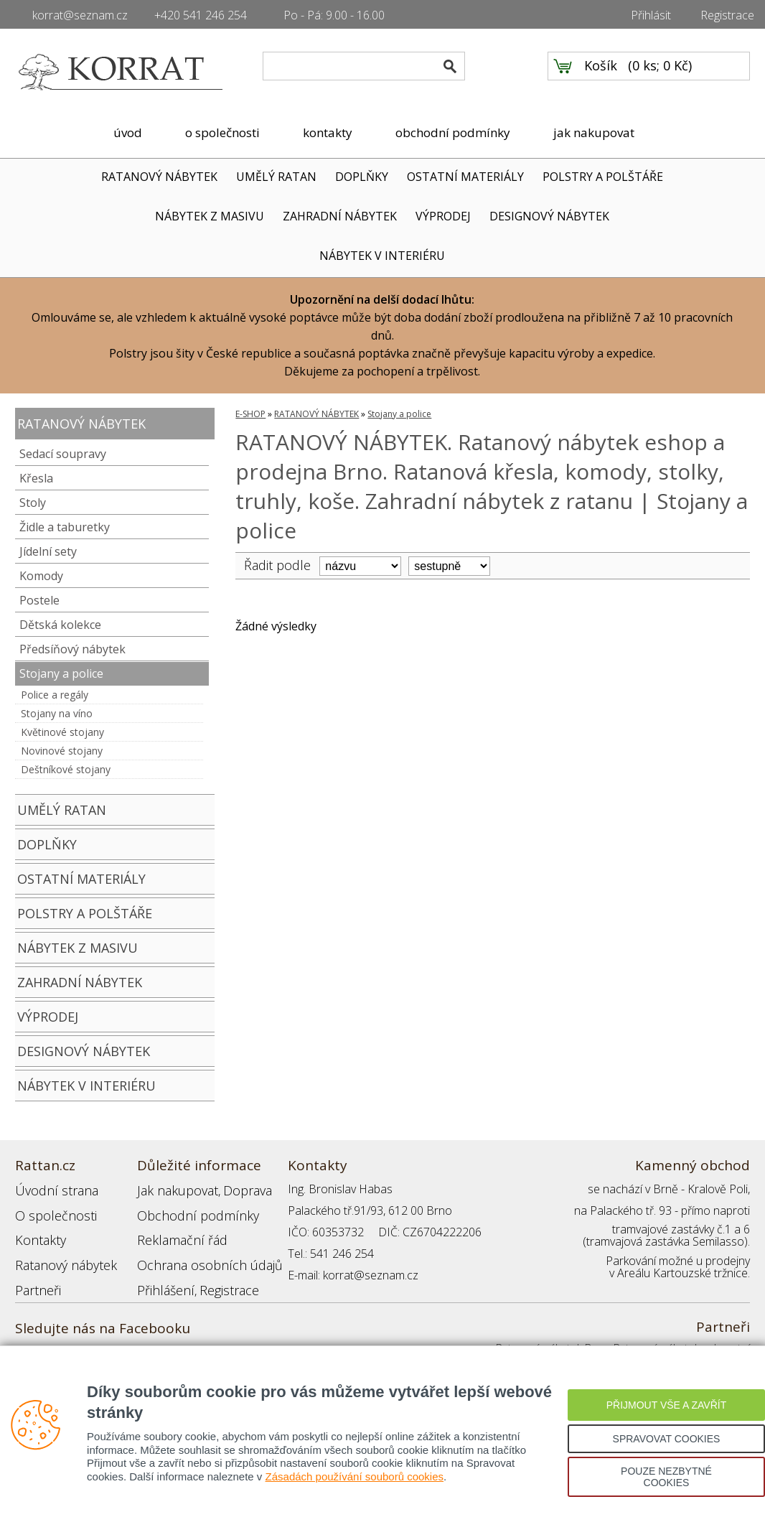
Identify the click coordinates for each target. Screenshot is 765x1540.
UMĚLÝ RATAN (276, 177)
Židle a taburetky (64, 527)
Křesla (36, 478)
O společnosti (50, 1210)
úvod (127, 132)
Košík (600, 72)
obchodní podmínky (452, 132)
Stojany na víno (57, 713)
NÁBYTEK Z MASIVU (209, 216)
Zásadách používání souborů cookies (355, 1476)
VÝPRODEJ (443, 216)
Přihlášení (161, 1275)
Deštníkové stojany (66, 769)
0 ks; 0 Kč (660, 72)
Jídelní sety (48, 551)
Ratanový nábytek (60, 1253)
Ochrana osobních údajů (200, 1253)
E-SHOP (250, 414)
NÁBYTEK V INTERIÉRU (382, 255)
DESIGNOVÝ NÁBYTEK (549, 216)
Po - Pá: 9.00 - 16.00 (334, 15)
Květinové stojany (62, 732)
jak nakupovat (593, 132)
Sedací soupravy (62, 454)
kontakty (327, 132)
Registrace (727, 15)
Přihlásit (651, 15)
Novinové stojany (62, 750)
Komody (41, 576)
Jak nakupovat (172, 1189)
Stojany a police (61, 673)
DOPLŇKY (361, 177)
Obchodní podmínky (187, 1210)
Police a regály (54, 694)
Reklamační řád (176, 1232)
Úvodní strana (50, 1189)
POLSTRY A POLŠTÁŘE (603, 177)
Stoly (32, 502)
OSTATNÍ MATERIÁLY (465, 177)
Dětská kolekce (60, 625)
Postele (39, 600)
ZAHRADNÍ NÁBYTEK (340, 216)
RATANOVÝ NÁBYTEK (159, 177)
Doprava (234, 1189)
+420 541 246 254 (200, 15)
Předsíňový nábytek (72, 649)
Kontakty (37, 1232)
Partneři (35, 1275)
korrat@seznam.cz (80, 15)
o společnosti (222, 132)
